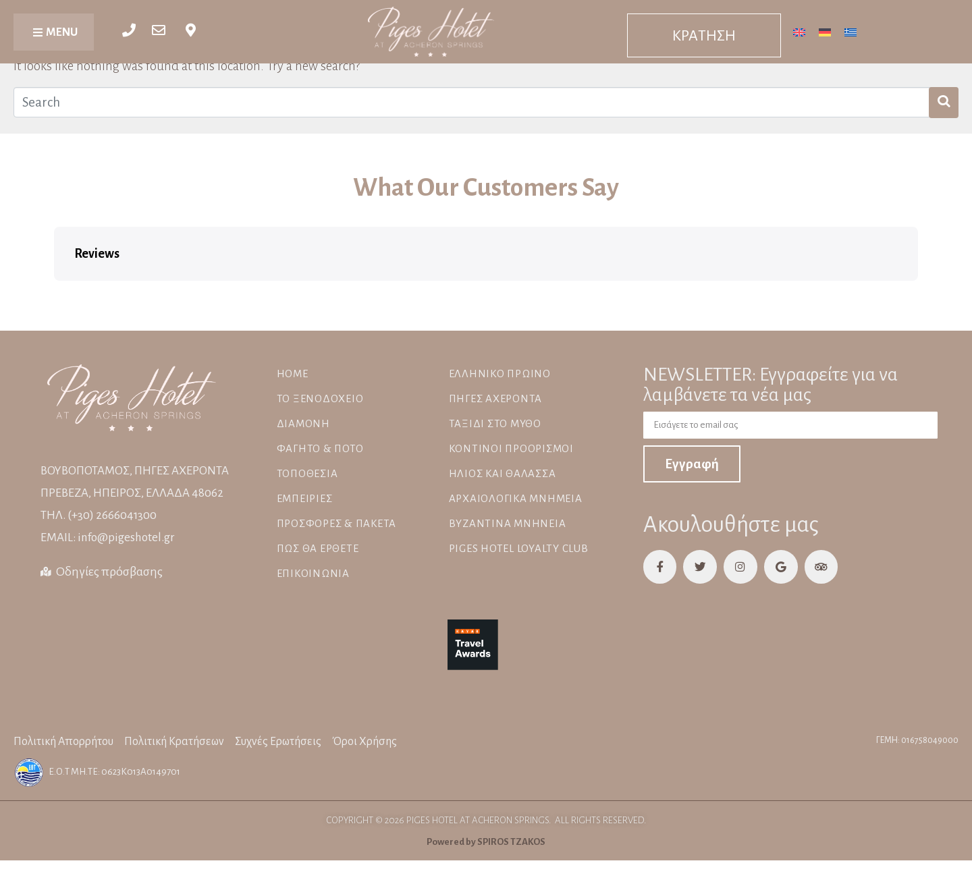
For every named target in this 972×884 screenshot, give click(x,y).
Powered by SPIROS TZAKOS (486, 840)
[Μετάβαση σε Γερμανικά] (825, 32)
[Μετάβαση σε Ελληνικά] (850, 32)
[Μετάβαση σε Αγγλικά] (799, 32)
